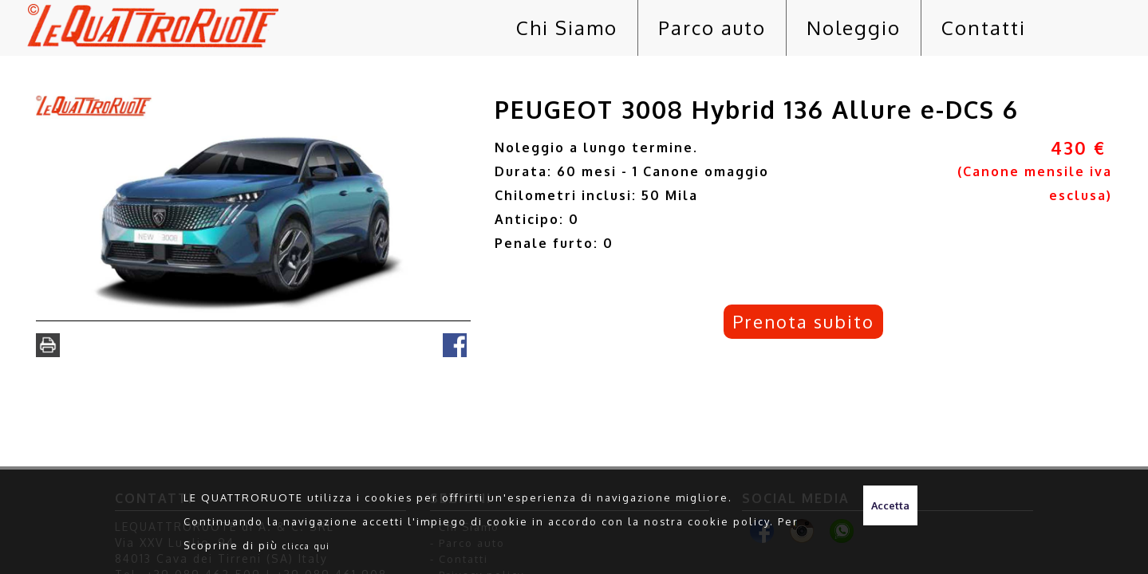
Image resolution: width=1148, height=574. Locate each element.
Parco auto (712, 27)
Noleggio (854, 27)
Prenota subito (803, 321)
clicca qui (306, 546)
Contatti (983, 27)
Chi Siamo (566, 27)
